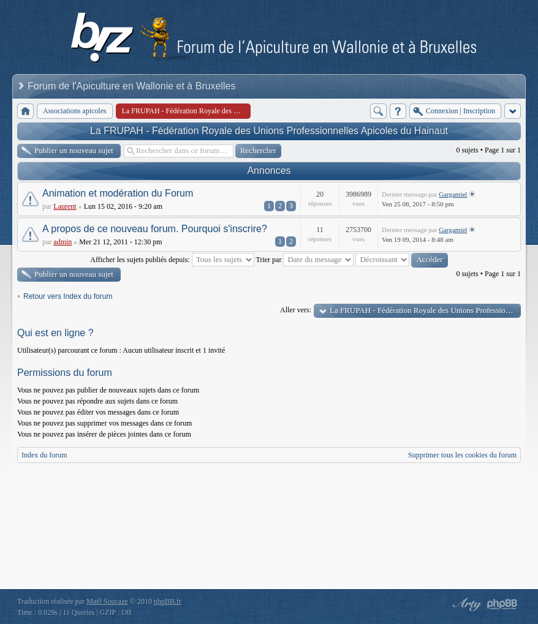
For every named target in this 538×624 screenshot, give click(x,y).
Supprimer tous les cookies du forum (462, 455)
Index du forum (44, 455)
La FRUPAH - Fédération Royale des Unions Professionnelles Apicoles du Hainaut (269, 131)
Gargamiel (453, 194)
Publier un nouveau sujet (73, 150)
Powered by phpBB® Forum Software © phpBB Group (502, 604)
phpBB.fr (167, 601)
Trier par (305, 259)
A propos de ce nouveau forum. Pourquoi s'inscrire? (154, 229)
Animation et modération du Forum (117, 193)
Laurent (64, 206)
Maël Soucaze (107, 601)
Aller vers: (295, 310)
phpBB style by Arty (465, 604)
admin (62, 242)
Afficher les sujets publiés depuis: (172, 259)
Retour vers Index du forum (67, 296)
